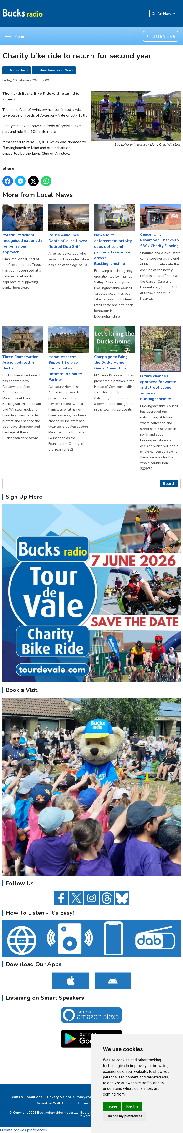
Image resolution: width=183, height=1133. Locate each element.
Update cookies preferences (23, 1130)
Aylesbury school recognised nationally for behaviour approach (22, 229)
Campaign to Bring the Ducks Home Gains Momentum (114, 348)
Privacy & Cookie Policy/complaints (75, 1097)
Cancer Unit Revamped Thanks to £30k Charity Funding (160, 226)
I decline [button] (132, 1106)
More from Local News (56, 70)
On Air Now (164, 13)
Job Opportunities (85, 1103)
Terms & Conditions (26, 1097)
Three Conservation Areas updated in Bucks (22, 348)
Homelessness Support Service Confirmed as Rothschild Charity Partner (68, 354)
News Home (19, 70)
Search (169, 483)
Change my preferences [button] (124, 1116)
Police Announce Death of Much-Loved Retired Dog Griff (68, 226)
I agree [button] (112, 1106)
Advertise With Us (51, 1103)
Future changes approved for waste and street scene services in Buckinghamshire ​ (160, 364)
